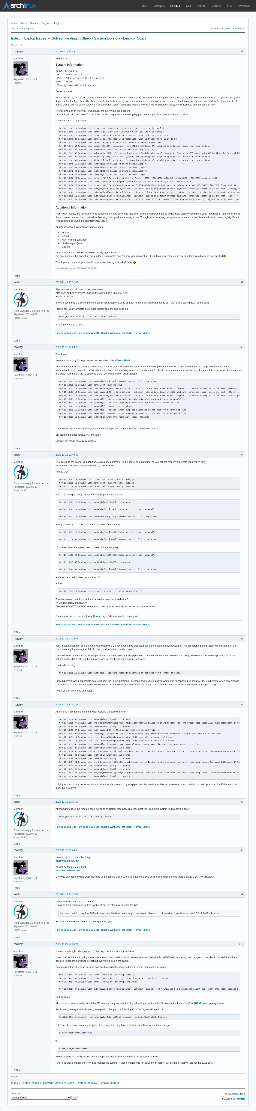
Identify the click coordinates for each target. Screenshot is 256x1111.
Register (45, 23)
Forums (175, 5)
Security (216, 5)
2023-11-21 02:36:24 (67, 944)
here (145, 1025)
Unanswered (237, 28)
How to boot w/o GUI (88, 333)
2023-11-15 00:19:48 (67, 638)
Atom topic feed (236, 1093)
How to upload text (66, 333)
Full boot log (63, 997)
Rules (23, 23)
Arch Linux (20, 5)
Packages (159, 5)
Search (34, 23)
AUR (229, 5)
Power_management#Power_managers (82, 1009)
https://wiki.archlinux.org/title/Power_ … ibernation (85, 465)
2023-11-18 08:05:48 (67, 801)
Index (14, 23)
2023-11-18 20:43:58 (67, 850)
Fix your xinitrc (142, 333)
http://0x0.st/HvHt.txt (122, 360)
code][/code (94, 616)
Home (143, 5)
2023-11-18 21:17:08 (67, 894)
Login (57, 23)
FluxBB (240, 1098)
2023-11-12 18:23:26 (67, 347)
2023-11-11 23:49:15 (67, 51)
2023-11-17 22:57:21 (67, 704)
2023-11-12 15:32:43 (67, 282)
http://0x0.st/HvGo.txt (68, 870)
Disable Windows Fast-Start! (116, 333)
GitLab (201, 5)
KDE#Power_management (208, 1003)
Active (225, 28)
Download (244, 5)
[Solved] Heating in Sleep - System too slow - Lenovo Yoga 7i (99, 38)
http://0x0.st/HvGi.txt (67, 860)
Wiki (188, 5)
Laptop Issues (35, 38)
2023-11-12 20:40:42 (67, 454)
